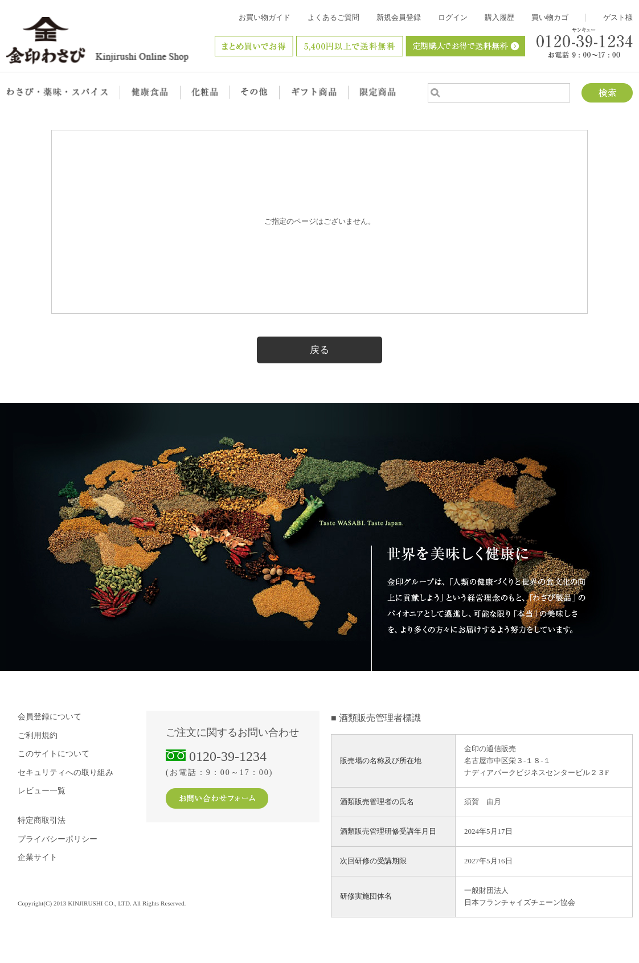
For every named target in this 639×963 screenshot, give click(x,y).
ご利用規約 (38, 735)
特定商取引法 (41, 820)
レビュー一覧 (41, 790)
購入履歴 (499, 17)
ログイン (453, 17)
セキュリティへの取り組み (65, 772)
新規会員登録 (398, 17)
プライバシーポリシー (57, 839)
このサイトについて (53, 753)
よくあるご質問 (333, 17)
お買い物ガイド (264, 17)
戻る (319, 350)
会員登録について (49, 716)
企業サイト (38, 857)
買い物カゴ (549, 17)
